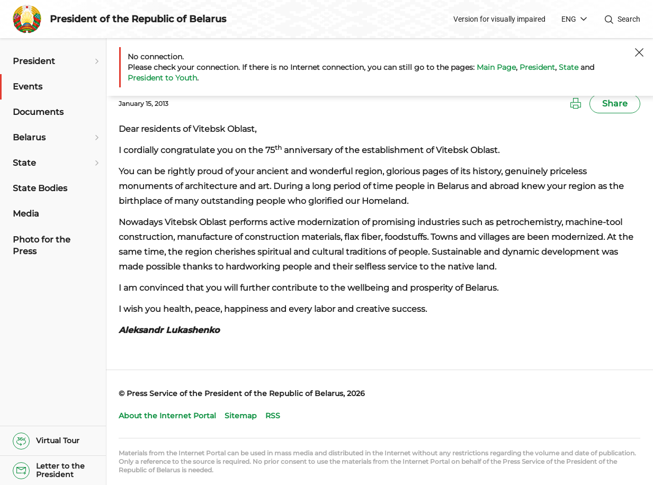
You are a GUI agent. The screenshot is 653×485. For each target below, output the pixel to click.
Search (629, 19)
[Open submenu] (95, 61)
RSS (272, 415)
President (537, 67)
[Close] (639, 52)
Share (615, 103)
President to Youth (162, 78)
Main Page (496, 67)
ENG (568, 19)
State (568, 67)
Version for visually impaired (499, 19)
